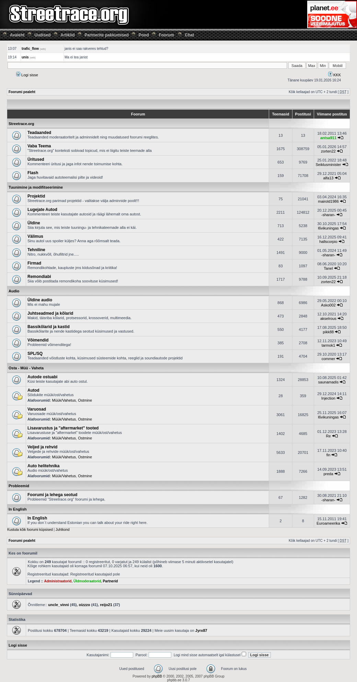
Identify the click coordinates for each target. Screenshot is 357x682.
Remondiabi (39, 276)
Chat (189, 35)
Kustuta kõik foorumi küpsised (30, 530)
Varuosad (36, 409)
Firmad (34, 263)
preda (328, 474)
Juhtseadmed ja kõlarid (50, 313)
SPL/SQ (35, 353)
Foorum (166, 35)
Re (328, 436)
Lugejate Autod (42, 209)
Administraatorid (57, 581)
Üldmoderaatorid (87, 581)
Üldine (33, 223)
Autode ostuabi (42, 376)
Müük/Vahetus (64, 400)
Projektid (36, 196)
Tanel (328, 268)
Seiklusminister (328, 165)
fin (328, 455)
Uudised (42, 35)
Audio (14, 291)
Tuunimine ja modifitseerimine (36, 187)
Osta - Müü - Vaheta (26, 368)
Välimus (35, 236)
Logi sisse (27, 75)
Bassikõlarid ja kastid (48, 326)
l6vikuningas (328, 228)
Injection (328, 398)
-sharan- (328, 215)
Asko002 (328, 305)
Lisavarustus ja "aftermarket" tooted (63, 428)
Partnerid (110, 581)
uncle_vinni (58, 605)
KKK (334, 75)
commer (328, 359)
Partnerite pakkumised (106, 35)
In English (18, 509)
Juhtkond (63, 530)
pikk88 (328, 332)
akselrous (328, 318)
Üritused (35, 159)
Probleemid (19, 486)
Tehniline (36, 249)
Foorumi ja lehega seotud (52, 494)
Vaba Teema (39, 146)
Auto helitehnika (43, 465)
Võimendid (37, 340)
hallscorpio (328, 241)
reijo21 (106, 605)
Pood (144, 35)
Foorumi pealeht (22, 92)
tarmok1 (328, 345)
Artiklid (67, 35)
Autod (33, 390)
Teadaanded (39, 132)
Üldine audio (39, 300)
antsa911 (328, 138)
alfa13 (328, 178)
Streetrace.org (21, 124)
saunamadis (328, 382)
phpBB (157, 676)
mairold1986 (328, 201)
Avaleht (17, 35)
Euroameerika (328, 523)
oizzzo (84, 605)
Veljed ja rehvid (42, 447)
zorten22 (328, 151)
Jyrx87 (201, 630)
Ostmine (85, 400)
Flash (32, 172)
